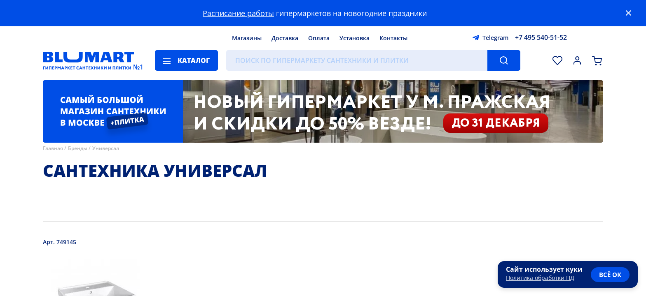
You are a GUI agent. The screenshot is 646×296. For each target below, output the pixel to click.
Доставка (285, 38)
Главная (53, 148)
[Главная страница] (88, 60)
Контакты (393, 38)
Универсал (105, 148)
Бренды (77, 148)
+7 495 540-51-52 (541, 37)
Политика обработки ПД (540, 278)
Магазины (247, 38)
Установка (354, 38)
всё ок (610, 275)
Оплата (319, 38)
